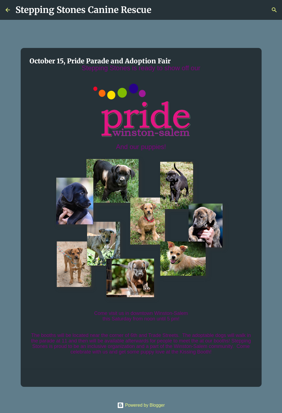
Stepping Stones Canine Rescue (83, 9)
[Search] (159, 10)
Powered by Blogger (141, 405)
